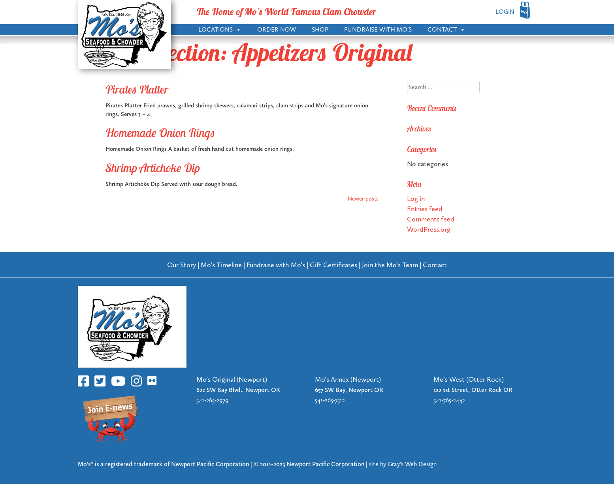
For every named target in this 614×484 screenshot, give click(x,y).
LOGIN (504, 11)
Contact (446, 29)
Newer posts (363, 198)
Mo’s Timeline (221, 265)
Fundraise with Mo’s (378, 29)
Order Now (276, 29)
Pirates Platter (136, 89)
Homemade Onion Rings (160, 132)
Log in (416, 198)
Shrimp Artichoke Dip (152, 167)
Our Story (181, 265)
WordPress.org (428, 229)
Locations (219, 29)
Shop (320, 29)
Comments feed (430, 219)
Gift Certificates (333, 265)
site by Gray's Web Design (403, 464)
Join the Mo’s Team (390, 265)
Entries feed (425, 208)
